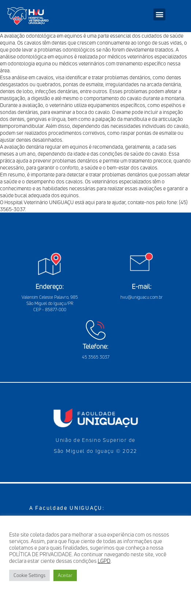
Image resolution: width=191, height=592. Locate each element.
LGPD (104, 560)
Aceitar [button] (65, 575)
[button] (159, 14)
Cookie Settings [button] (29, 575)
